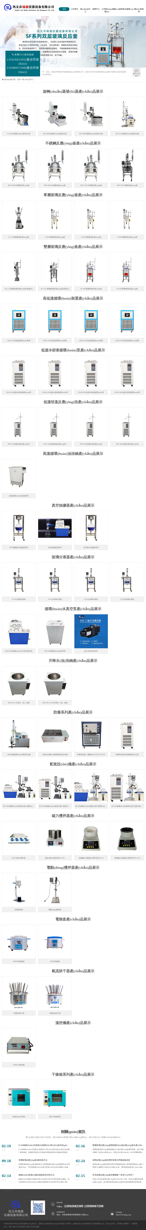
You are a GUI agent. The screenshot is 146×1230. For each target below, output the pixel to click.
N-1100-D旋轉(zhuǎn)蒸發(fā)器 (18, 134)
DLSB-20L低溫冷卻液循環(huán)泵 (91, 392)
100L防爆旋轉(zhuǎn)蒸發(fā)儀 (18, 754)
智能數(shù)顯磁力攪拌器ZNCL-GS (127, 858)
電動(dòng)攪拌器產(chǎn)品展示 (73, 868)
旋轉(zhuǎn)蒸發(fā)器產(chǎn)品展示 (73, 91)
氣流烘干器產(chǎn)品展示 (73, 971)
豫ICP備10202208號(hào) (18, 1227)
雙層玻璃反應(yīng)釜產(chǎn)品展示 (73, 247)
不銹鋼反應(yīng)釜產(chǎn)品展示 (73, 143)
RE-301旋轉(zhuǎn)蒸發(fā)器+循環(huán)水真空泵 (93, 806)
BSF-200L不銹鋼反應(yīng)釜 (55, 185)
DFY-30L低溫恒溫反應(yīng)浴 (127, 444)
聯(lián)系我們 (138, 10)
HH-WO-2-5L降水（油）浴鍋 (18, 703)
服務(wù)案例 (117, 9)
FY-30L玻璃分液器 (91, 599)
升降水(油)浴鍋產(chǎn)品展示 (73, 661)
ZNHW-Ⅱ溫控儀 (19, 1065)
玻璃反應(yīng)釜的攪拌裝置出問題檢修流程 (111, 1160)
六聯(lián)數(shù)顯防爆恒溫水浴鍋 (55, 754)
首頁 (64, 9)
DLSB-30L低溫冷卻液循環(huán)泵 (127, 392)
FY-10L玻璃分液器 (19, 599)
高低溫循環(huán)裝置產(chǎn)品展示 (73, 298)
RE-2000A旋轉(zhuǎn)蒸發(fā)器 (55, 134)
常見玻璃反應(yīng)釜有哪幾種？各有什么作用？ (113, 1175)
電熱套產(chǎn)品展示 (73, 919)
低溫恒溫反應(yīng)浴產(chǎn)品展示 (73, 402)
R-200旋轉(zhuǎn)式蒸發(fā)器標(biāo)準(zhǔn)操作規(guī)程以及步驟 (47, 1145)
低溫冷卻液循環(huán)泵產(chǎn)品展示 (73, 350)
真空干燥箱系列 (55, 1117)
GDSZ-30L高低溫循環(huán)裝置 (127, 341)
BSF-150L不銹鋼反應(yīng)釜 (91, 185)
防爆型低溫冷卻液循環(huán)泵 (127, 754)
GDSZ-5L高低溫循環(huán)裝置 (18, 341)
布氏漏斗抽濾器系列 (91, 547)
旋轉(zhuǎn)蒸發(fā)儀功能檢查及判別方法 (36, 1175)
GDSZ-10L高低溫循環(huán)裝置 (55, 341)
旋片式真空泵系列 (91, 651)
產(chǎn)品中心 (85, 10)
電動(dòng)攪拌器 (54, 910)
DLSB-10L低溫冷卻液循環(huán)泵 (55, 392)
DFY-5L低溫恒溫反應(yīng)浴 (19, 444)
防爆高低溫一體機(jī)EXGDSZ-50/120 (91, 754)
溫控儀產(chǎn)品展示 (73, 1023)
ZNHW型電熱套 (19, 961)
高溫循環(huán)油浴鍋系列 (19, 496)
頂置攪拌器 (18, 910)
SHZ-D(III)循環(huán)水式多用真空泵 (18, 651)
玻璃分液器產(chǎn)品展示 (73, 557)
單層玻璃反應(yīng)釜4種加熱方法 (32, 1160)
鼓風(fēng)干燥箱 (18, 1117)
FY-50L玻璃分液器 (127, 599)
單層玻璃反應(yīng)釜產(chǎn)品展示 (73, 195)
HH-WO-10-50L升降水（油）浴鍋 (55, 703)
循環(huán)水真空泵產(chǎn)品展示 (73, 609)
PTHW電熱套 (55, 961)
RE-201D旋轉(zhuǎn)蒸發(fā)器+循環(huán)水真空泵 (22, 806)
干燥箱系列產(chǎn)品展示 (73, 1074)
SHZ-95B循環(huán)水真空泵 (54, 651)
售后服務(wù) (128, 9)
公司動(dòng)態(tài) (107, 10)
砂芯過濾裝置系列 (55, 547)
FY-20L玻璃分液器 (55, 599)
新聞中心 (96, 9)
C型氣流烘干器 (18, 1013)
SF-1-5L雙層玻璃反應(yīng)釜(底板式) (19, 289)
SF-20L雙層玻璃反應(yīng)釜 (127, 289)
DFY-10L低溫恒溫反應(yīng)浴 (55, 444)
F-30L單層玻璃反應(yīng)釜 (127, 237)
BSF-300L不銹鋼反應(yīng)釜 (18, 185)
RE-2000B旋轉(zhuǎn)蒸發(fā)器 (91, 134)
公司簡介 (74, 9)
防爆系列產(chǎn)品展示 (73, 712)
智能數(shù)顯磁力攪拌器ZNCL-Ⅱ (91, 858)
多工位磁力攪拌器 (18, 858)
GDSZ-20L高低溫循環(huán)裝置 (91, 341)
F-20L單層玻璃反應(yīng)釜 (91, 237)
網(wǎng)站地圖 (33, 1227)
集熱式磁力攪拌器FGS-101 (55, 858)
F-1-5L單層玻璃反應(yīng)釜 (18, 237)
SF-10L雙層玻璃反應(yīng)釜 (91, 289)
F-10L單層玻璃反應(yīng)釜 (55, 237)
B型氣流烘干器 (55, 1013)
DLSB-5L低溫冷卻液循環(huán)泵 (18, 392)
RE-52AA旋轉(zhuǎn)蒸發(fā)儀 (127, 134)
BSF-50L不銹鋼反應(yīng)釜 (127, 185)
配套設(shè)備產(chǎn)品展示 (73, 764)
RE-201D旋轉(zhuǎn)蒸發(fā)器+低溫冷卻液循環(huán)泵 (60, 806)
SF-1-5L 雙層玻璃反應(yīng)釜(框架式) (55, 289)
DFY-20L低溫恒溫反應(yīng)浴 (91, 444)
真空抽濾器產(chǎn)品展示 (73, 505)
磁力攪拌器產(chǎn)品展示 (73, 816)
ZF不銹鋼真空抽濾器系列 (18, 547)
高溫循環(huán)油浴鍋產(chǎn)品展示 (73, 454)
